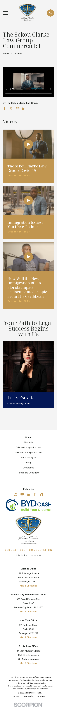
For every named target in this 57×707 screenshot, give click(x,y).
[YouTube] (22, 494)
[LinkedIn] (28, 494)
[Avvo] (41, 494)
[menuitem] (15, 696)
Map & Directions (28, 585)
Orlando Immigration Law (28, 447)
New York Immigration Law (28, 452)
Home (28, 437)
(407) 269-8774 (28, 554)
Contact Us (28, 467)
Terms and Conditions (28, 472)
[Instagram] (15, 494)
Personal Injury (28, 457)
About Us (28, 442)
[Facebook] (34, 494)
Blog (28, 462)
